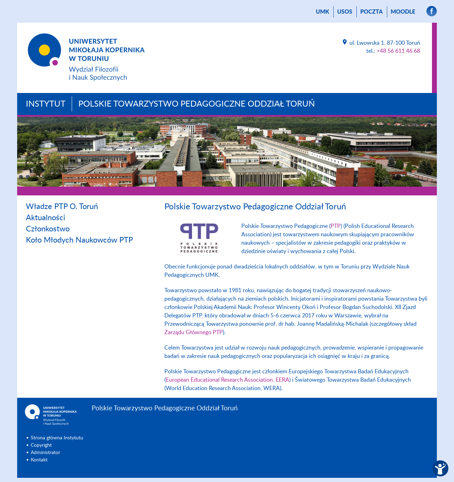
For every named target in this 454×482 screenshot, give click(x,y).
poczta (371, 12)
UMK (322, 12)
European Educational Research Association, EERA (227, 380)
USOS (344, 12)
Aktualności (45, 218)
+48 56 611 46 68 (398, 51)
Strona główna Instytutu (57, 438)
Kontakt (39, 460)
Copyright (41, 445)
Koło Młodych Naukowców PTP (79, 240)
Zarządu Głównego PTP (193, 332)
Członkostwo (48, 229)
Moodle (403, 12)
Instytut (45, 104)
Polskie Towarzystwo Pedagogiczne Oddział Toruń (196, 104)
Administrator (45, 452)
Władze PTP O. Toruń (62, 206)
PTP (336, 226)
